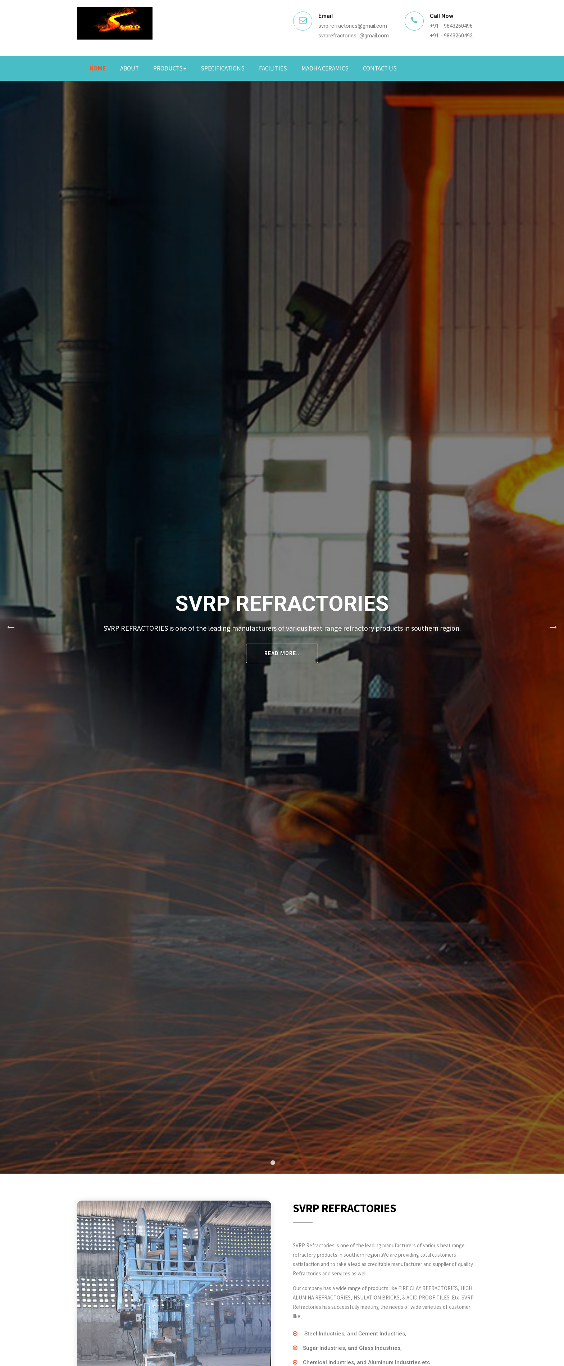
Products (169, 68)
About (129, 68)
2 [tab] (282, 1162)
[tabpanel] (282, 627)
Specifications (223, 68)
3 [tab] (291, 1162)
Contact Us (380, 68)
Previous (10, 627)
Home (98, 68)
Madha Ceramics (325, 68)
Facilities (273, 68)
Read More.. (282, 653)
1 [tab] (272, 1162)
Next (553, 627)
